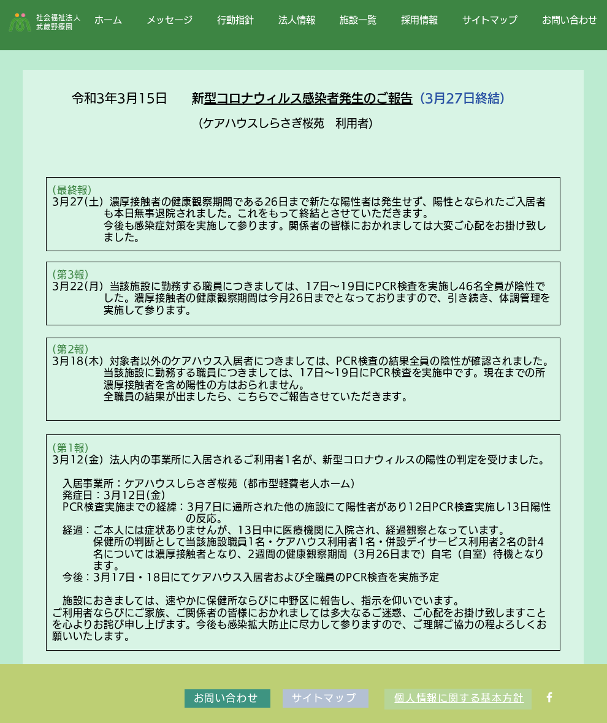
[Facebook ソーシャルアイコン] (549, 697)
